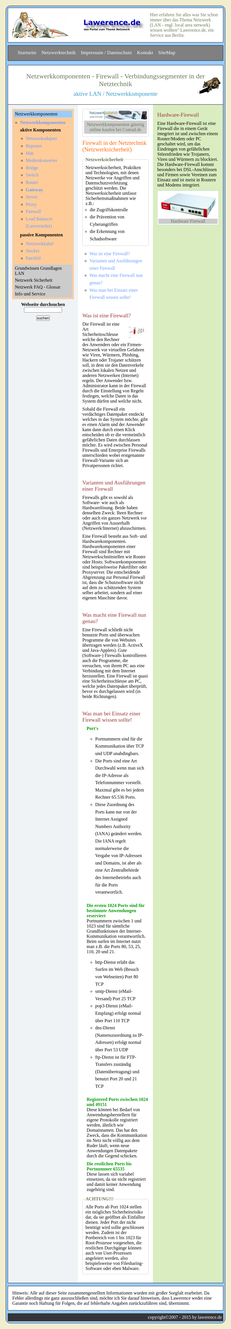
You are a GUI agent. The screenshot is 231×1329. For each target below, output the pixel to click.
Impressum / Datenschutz (106, 52)
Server (32, 196)
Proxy (31, 204)
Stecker (32, 250)
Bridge (32, 167)
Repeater (34, 145)
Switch (32, 175)
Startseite (27, 52)
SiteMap (166, 52)
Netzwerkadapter (41, 138)
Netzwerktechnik (58, 52)
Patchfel (33, 258)
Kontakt (145, 52)
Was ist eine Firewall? (109, 253)
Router (32, 182)
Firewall (33, 211)
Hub (30, 153)
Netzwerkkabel (39, 243)
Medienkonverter (41, 160)
